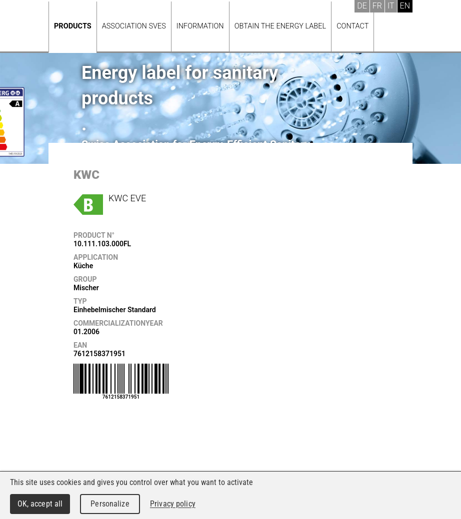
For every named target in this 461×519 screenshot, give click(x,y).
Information (200, 26)
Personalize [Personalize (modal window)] (109, 504)
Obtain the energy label (280, 26)
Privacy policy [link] (173, 504)
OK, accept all (40, 504)
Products (73, 26)
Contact (352, 26)
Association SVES (134, 26)
